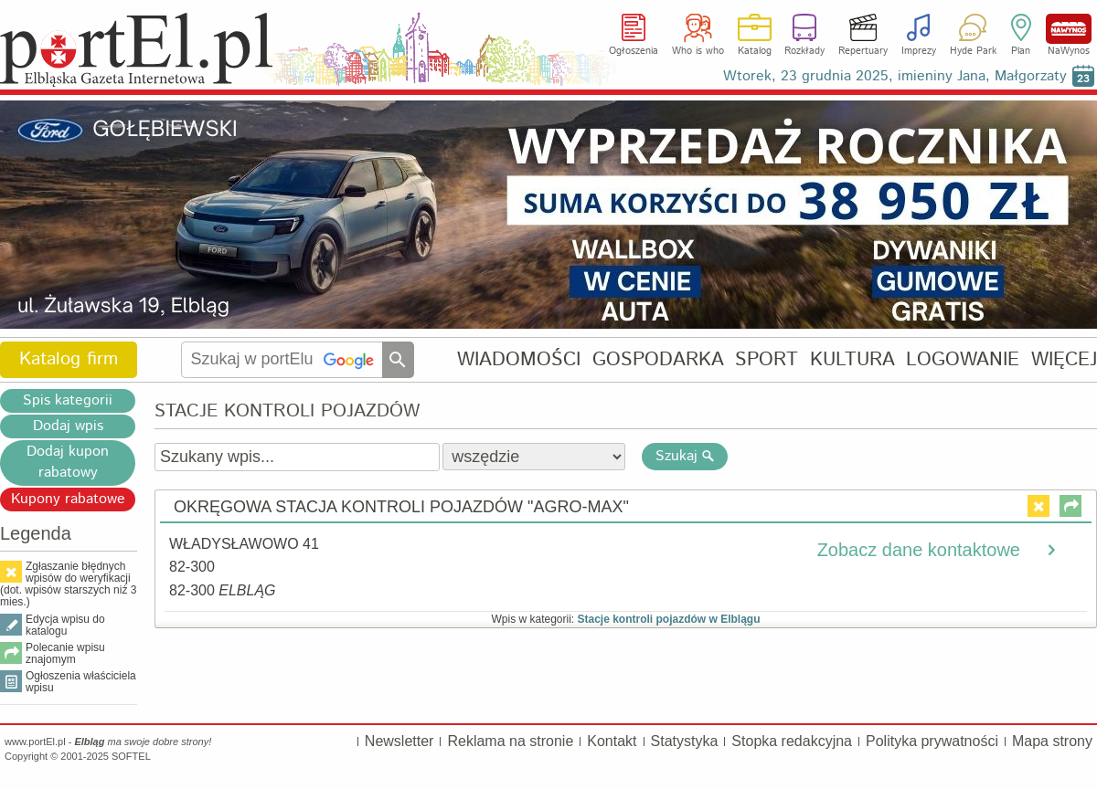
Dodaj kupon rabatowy (68, 462)
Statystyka (685, 741)
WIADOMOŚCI (518, 359)
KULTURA (852, 359)
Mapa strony (1052, 741)
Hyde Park (973, 51)
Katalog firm (68, 359)
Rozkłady (804, 51)
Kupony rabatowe (68, 499)
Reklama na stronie (510, 741)
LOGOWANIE (962, 359)
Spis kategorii (67, 400)
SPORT (766, 359)
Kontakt (611, 741)
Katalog (755, 51)
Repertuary (863, 51)
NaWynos (1069, 29)
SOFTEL (131, 756)
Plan (1020, 51)
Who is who (698, 51)
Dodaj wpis (68, 426)
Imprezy (918, 51)
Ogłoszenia (633, 51)
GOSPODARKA (658, 359)
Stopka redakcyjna (791, 741)
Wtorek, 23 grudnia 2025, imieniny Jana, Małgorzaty (895, 76)
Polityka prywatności (932, 741)
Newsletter (399, 741)
